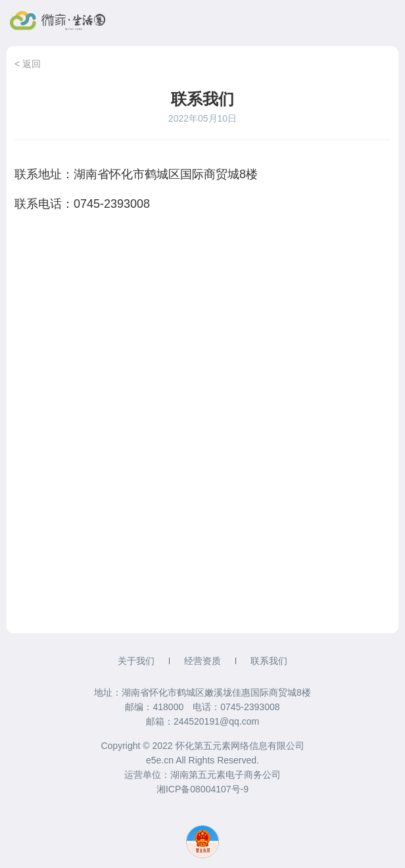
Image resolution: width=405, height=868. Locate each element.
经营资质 (202, 661)
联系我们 (268, 661)
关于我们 (136, 661)
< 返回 (27, 64)
